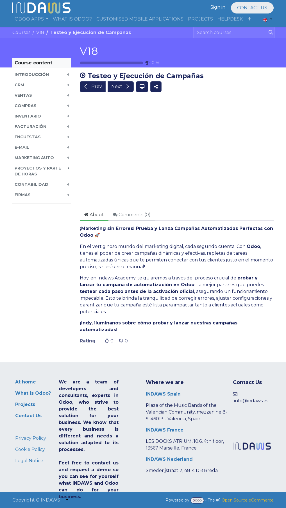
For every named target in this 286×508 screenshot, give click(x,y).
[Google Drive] (177, 152)
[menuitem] (31, 19)
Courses (21, 32)
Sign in (217, 7)
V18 (89, 51)
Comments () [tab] (132, 214)
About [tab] (94, 214)
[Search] (269, 32)
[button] (41, 75)
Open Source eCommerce (248, 500)
